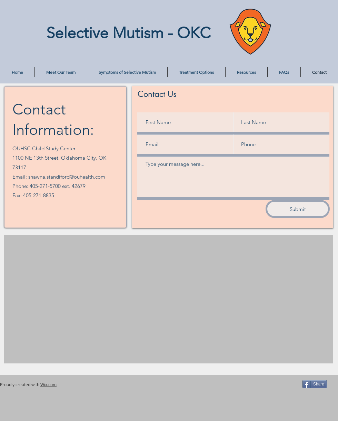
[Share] (314, 384)
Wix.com (48, 384)
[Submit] (298, 209)
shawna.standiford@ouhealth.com (66, 176)
